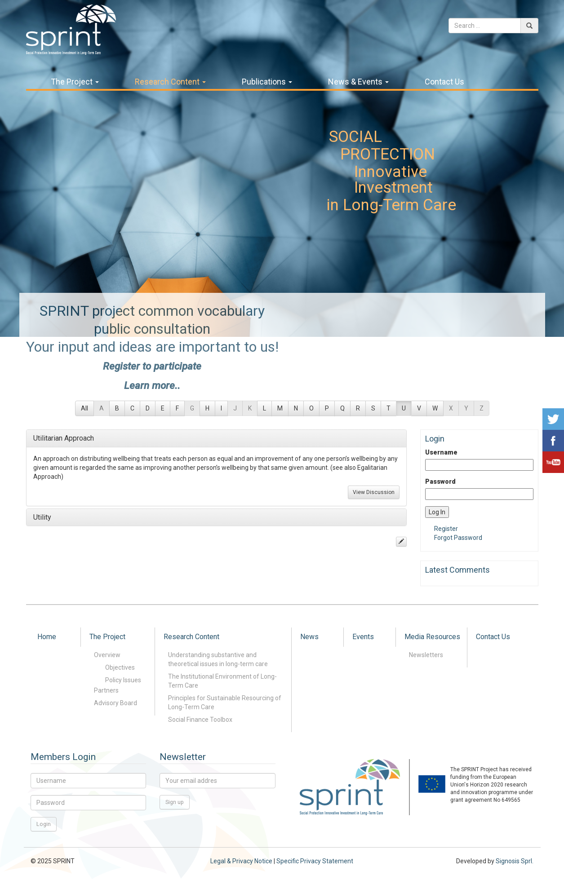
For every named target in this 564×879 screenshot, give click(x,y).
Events (363, 636)
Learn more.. (152, 385)
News (309, 636)
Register (446, 528)
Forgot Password (458, 537)
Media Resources (432, 636)
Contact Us (444, 81)
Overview (107, 654)
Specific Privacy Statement (314, 861)
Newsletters (426, 654)
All (84, 408)
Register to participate (152, 366)
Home (46, 636)
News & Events (358, 81)
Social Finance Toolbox (200, 719)
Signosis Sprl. (514, 861)
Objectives (120, 667)
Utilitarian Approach (63, 438)
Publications (267, 81)
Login (43, 824)
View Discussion (374, 492)
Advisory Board (115, 703)
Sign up (174, 802)
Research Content (170, 81)
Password (440, 481)
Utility (42, 517)
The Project (75, 81)
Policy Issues (123, 680)
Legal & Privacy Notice (241, 861)
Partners (106, 690)
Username (441, 452)
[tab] (217, 438)
